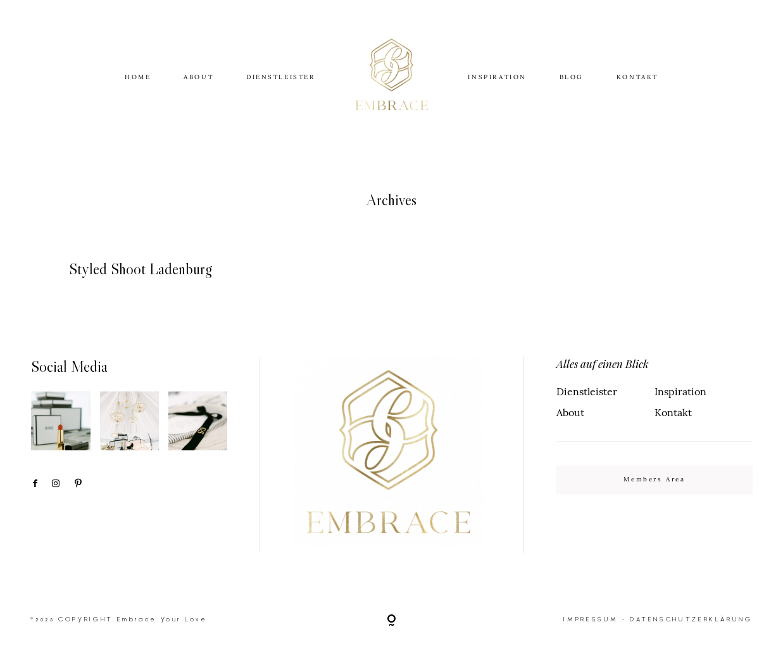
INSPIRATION (497, 76)
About (570, 412)
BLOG (572, 76)
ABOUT (198, 76)
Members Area (654, 479)
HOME (138, 76)
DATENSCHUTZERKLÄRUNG (691, 619)
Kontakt (673, 412)
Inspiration (680, 391)
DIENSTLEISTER (280, 76)
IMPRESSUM (590, 619)
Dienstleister (586, 391)
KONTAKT (637, 76)
